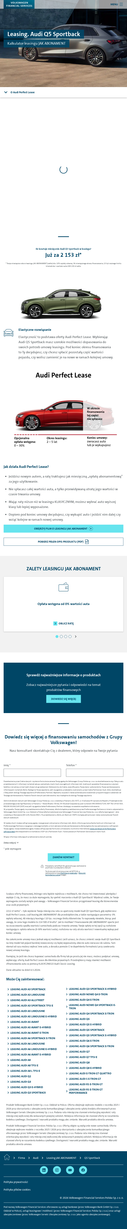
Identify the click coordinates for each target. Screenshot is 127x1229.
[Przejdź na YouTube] (70, 1170)
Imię (7, 765)
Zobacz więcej (10, 843)
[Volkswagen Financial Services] (19, 4)
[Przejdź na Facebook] (83, 1170)
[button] (57, 637)
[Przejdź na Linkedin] (44, 1170)
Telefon (71, 765)
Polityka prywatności (69, 873)
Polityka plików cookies (17, 1189)
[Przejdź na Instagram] (57, 1170)
